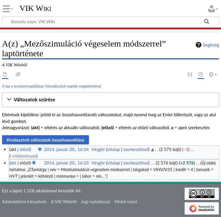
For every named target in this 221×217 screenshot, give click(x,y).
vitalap (113, 149)
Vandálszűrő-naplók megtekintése (73, 86)
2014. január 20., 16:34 (66, 149)
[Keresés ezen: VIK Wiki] (110, 21)
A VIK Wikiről (64, 201)
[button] (110, 100)
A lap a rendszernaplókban (23, 86)
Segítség (206, 45)
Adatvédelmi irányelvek (24, 201)
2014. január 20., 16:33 (66, 162)
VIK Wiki (36, 8)
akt (13, 162)
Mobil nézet (126, 201)
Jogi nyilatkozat (95, 201)
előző (25, 149)
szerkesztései (135, 149)
